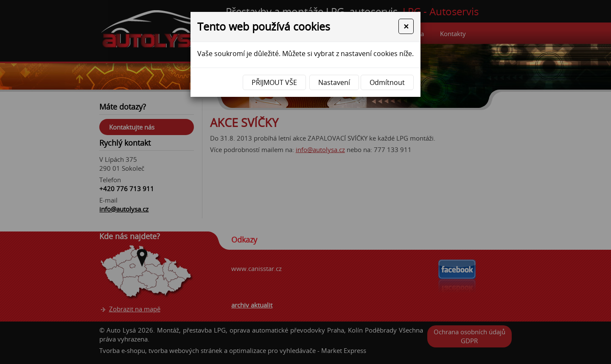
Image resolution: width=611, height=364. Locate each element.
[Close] (406, 26)
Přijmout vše (274, 82)
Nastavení (334, 82)
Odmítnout (387, 82)
